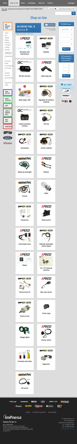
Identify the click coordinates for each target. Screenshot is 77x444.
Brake (6, 63)
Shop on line (14, 3)
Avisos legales (52, 412)
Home (5, 3)
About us (41, 3)
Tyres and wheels (7, 35)
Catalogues (31, 3)
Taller (6, 85)
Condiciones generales (39, 412)
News (23, 3)
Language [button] (71, 3)
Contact (50, 3)
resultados (49, 25)
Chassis (7, 75)
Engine (7, 40)
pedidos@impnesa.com (67, 429)
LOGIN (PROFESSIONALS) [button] (66, 9)
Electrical (9, 53)
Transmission (9, 66)
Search (66, 49)
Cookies (28, 412)
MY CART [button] (53, 9)
